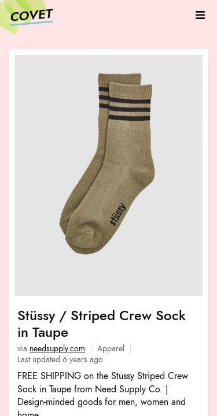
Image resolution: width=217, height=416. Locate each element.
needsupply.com (57, 348)
